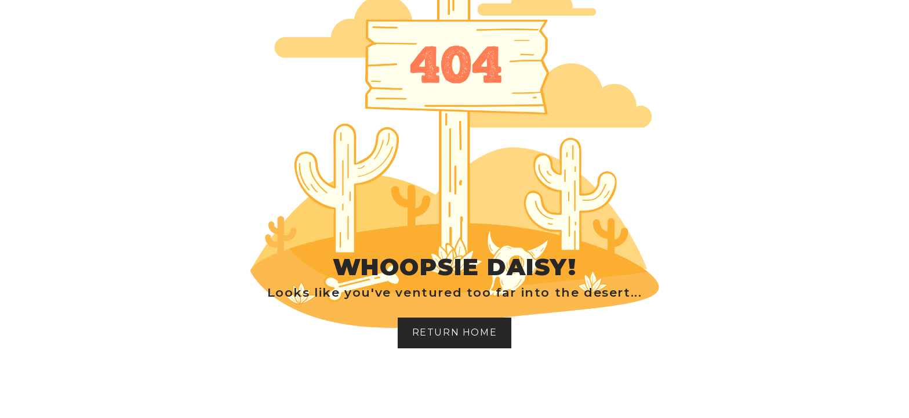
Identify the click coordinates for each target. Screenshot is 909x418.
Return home (454, 332)
